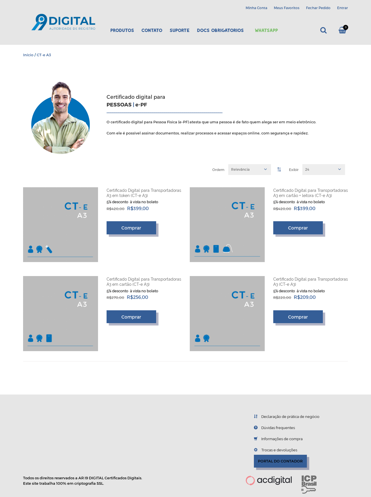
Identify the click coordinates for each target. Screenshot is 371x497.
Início (28, 55)
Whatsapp (266, 30)
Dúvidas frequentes (270, 427)
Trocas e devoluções (271, 450)
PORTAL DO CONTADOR (280, 461)
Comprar (131, 227)
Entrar (342, 8)
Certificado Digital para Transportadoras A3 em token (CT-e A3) (144, 193)
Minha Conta (256, 8)
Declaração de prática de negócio (282, 416)
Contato (151, 30)
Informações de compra (274, 438)
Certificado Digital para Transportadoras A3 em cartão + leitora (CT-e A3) (310, 193)
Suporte (179, 30)
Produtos (122, 30)
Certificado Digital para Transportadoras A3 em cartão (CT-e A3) (144, 282)
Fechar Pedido (318, 8)
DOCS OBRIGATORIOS (220, 30)
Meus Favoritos (286, 8)
